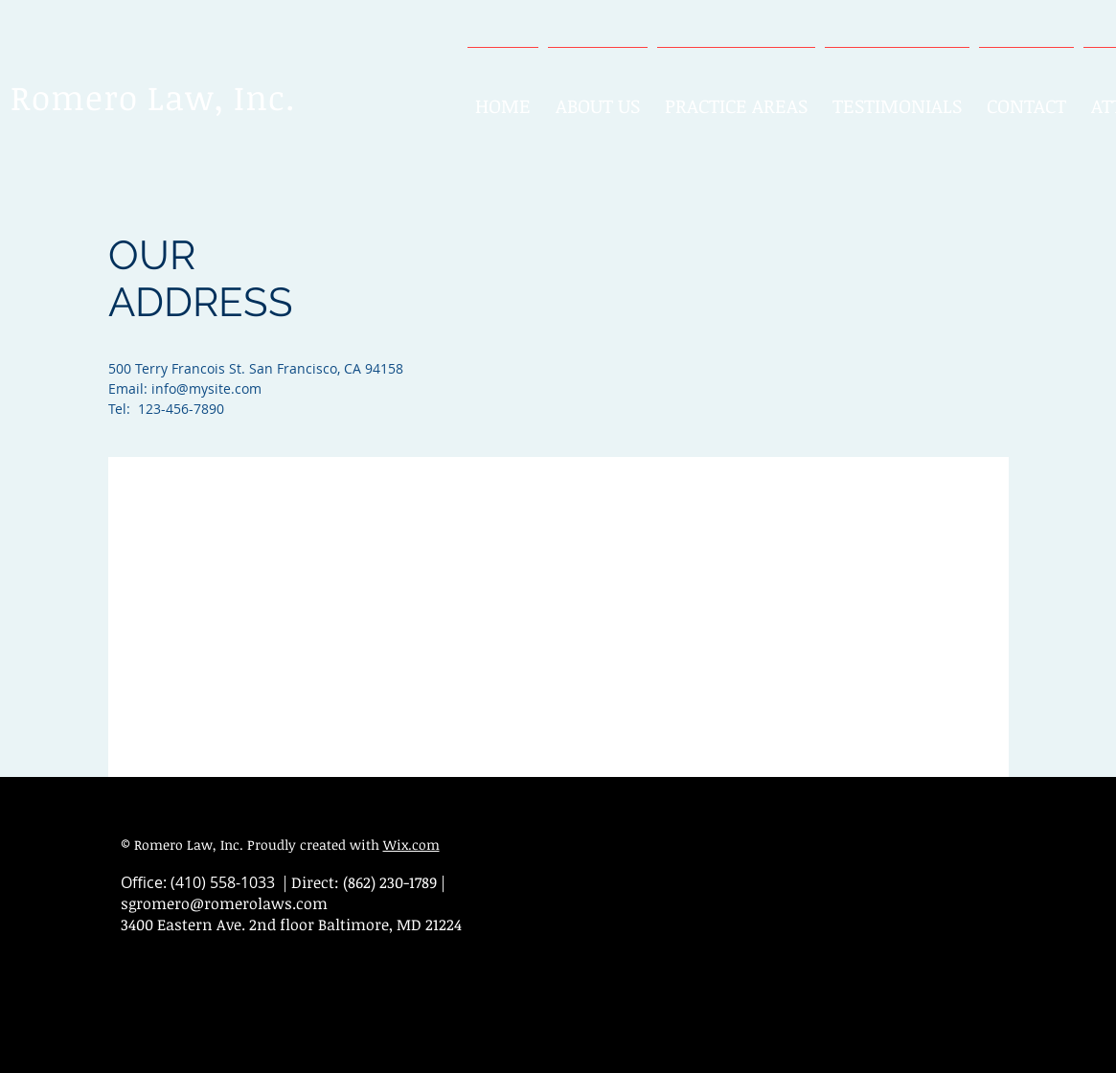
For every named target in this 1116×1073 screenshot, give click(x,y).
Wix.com (411, 844)
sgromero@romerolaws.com (224, 903)
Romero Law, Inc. (153, 97)
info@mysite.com (206, 388)
